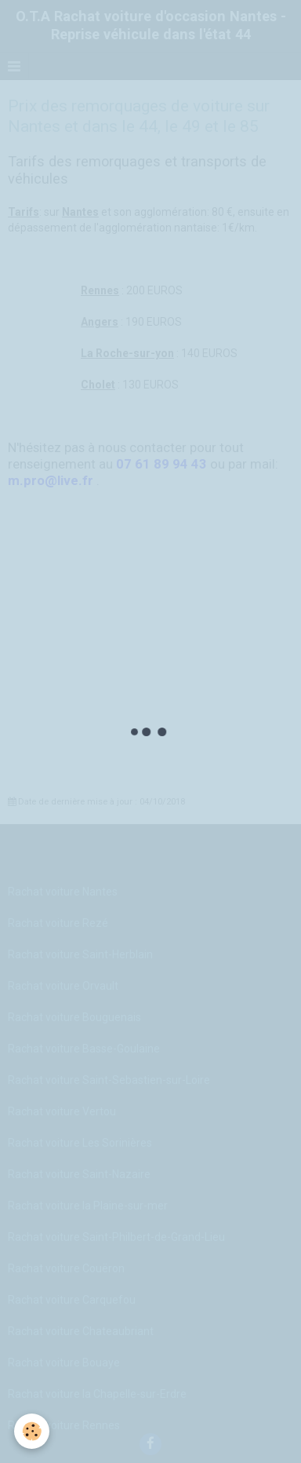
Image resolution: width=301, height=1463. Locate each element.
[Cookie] (31, 1431)
